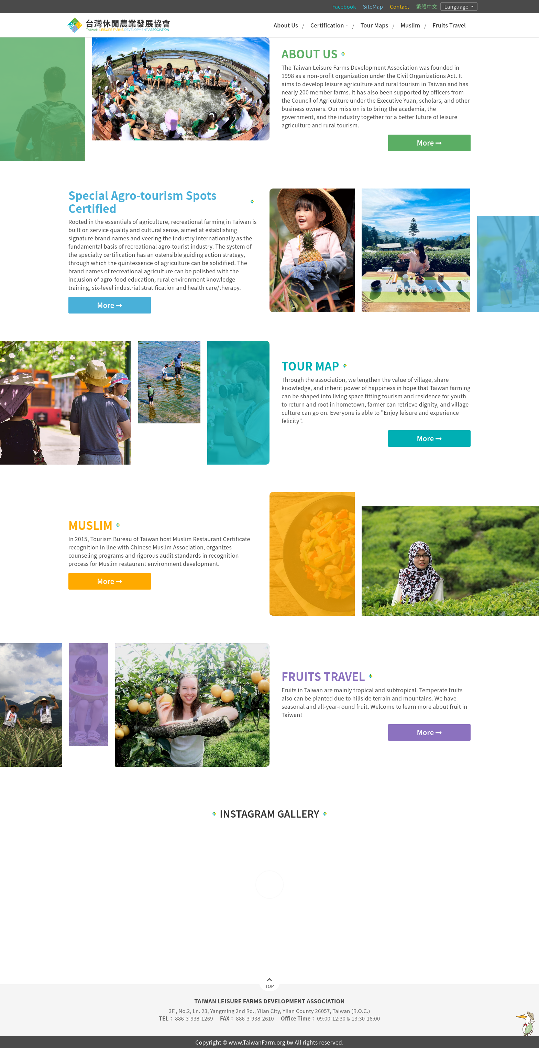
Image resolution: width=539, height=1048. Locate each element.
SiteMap (373, 6)
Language (457, 6)
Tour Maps (374, 25)
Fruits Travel (449, 25)
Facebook (344, 6)
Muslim (410, 25)
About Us (286, 25)
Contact (399, 6)
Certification (329, 25)
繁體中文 (426, 6)
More (429, 143)
